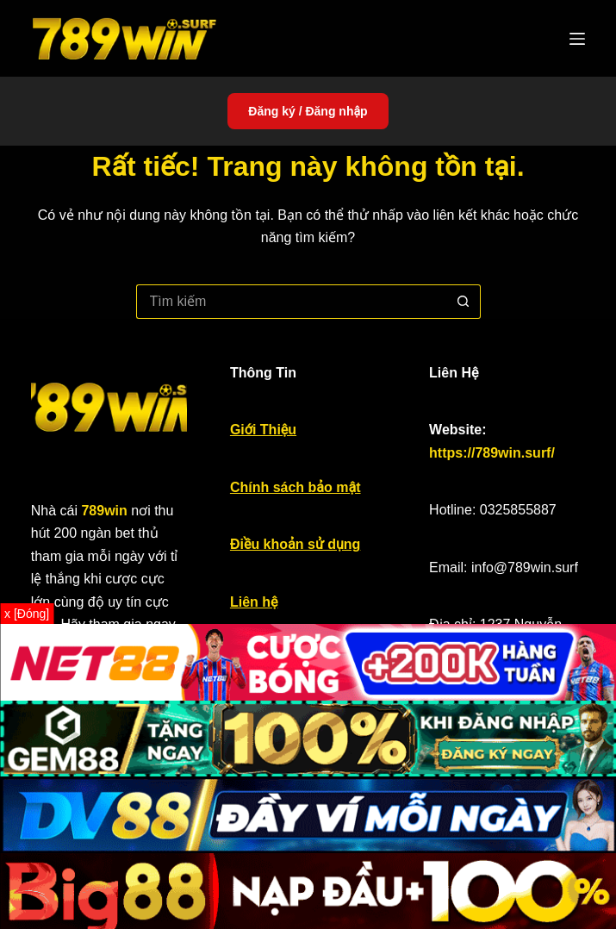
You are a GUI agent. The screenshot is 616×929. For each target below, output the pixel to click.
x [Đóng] (26, 613)
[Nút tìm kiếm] (463, 301)
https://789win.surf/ (492, 453)
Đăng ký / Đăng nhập (307, 111)
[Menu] (577, 39)
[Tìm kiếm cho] (291, 301)
